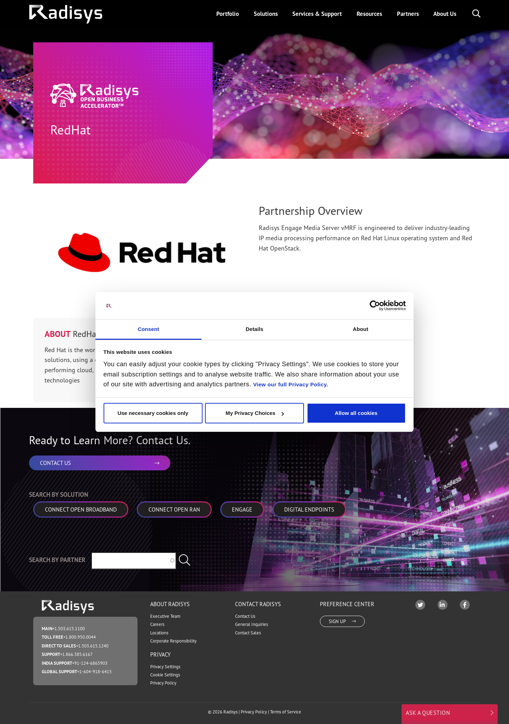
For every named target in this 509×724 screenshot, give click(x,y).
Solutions (266, 14)
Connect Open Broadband (81, 509)
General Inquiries (251, 624)
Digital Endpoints (309, 509)
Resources (369, 14)
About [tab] (360, 329)
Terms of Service (285, 712)
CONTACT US (99, 462)
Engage (242, 509)
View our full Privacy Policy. (290, 384)
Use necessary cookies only (152, 413)
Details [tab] (254, 329)
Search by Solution (58, 494)
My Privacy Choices (255, 413)
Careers (157, 624)
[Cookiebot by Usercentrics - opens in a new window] (375, 305)
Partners (408, 14)
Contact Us (245, 616)
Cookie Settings (165, 675)
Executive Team (165, 616)
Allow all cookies (356, 413)
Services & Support (317, 14)
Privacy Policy (163, 683)
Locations (159, 633)
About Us (444, 14)
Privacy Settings (165, 667)
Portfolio (227, 14)
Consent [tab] (148, 329)
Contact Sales (248, 633)
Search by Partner (57, 560)
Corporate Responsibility (173, 641)
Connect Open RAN (174, 509)
